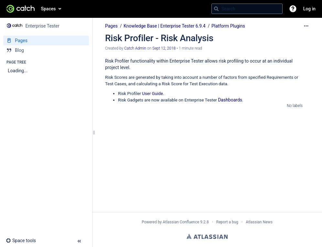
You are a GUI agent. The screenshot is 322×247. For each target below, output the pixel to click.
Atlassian (207, 236)
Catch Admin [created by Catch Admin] (135, 48)
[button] (293, 9)
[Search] (216, 8)
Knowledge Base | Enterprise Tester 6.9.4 (164, 26)
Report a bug (227, 222)
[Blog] (46, 50)
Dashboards (230, 99)
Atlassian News (259, 222)
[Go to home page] (20, 9)
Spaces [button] (48, 8)
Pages (111, 26)
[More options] (306, 26)
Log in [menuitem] (309, 8)
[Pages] (46, 40)
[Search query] (247, 9)
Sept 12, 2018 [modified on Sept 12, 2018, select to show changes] (164, 48)
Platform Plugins (228, 26)
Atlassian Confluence (181, 222)
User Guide (152, 93)
